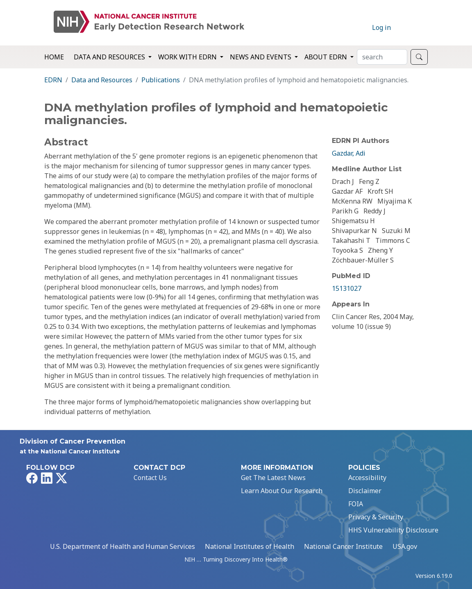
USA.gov (405, 546)
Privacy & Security (375, 516)
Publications (160, 79)
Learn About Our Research (281, 490)
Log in (381, 27)
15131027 (346, 288)
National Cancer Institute (343, 546)
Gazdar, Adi (348, 153)
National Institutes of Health (249, 546)
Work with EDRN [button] (188, 56)
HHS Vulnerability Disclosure (393, 530)
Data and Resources (101, 79)
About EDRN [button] (326, 56)
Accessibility (367, 477)
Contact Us (150, 477)
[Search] (382, 57)
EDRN (53, 79)
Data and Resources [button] (110, 56)
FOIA (355, 503)
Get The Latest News (273, 477)
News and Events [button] (261, 56)
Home (54, 56)
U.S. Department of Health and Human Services (122, 546)
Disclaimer (364, 490)
